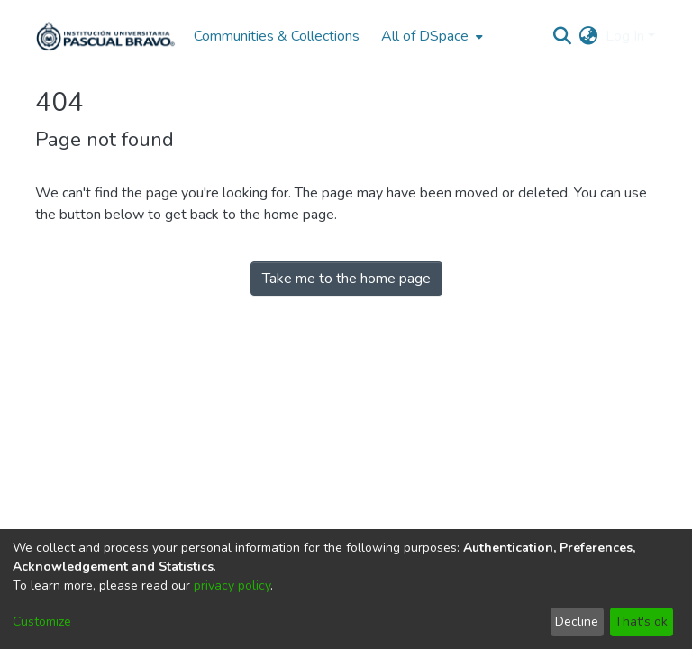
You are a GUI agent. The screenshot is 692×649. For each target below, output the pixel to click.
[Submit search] (562, 36)
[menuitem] (430, 36)
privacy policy (232, 585)
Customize (42, 621)
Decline (576, 621)
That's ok (641, 621)
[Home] (105, 36)
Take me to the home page (346, 278)
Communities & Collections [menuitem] (277, 36)
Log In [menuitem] (625, 36)
